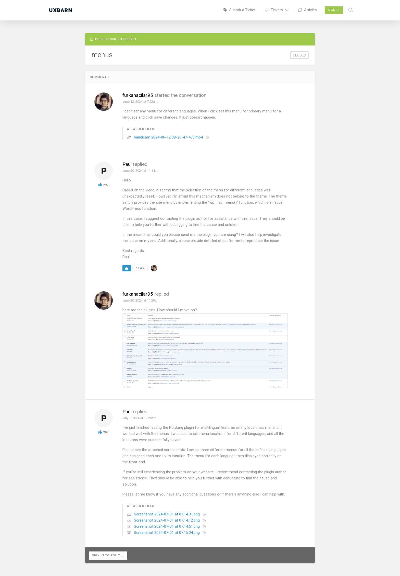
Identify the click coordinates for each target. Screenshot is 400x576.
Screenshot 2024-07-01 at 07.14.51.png (167, 526)
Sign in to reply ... (108, 555)
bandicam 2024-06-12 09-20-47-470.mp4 (168, 137)
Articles (307, 10)
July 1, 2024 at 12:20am (139, 418)
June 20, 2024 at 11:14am (140, 170)
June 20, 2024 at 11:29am (140, 300)
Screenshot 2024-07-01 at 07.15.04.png (167, 532)
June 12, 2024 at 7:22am (140, 101)
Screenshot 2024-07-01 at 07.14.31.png (167, 514)
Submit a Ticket (239, 10)
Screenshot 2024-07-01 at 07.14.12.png (167, 520)
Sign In (334, 10)
